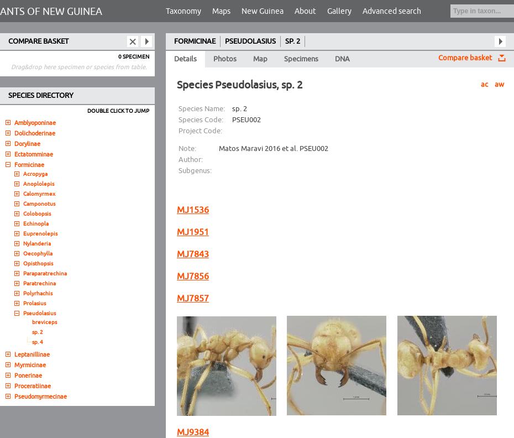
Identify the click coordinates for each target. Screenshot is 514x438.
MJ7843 (193, 254)
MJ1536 (193, 210)
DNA (342, 59)
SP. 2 (292, 41)
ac (484, 84)
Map (260, 59)
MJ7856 (193, 276)
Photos (225, 59)
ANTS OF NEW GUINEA (51, 12)
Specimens (301, 59)
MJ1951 (193, 232)
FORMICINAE (195, 41)
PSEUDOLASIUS (250, 41)
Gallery (339, 11)
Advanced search (392, 11)
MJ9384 (193, 432)
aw (499, 84)
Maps (221, 11)
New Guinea (263, 11)
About (305, 11)
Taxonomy (183, 11)
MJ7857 (193, 298)
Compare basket (465, 58)
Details (185, 59)
